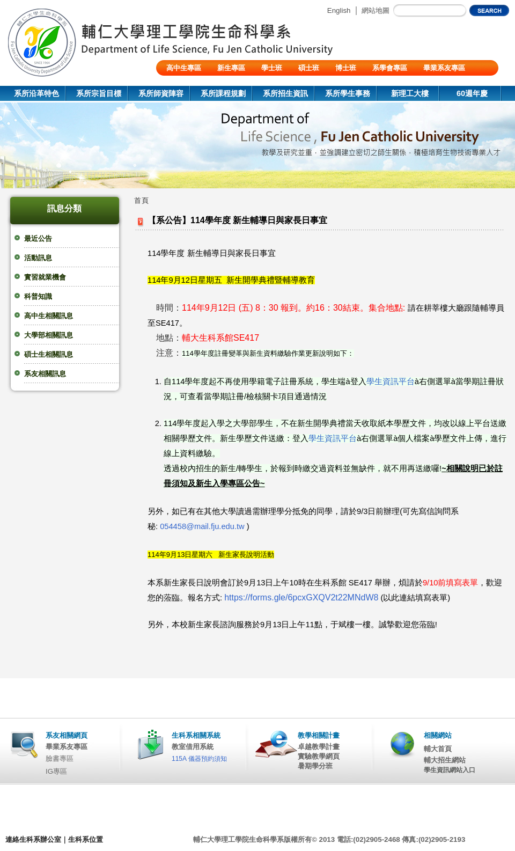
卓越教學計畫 (319, 747)
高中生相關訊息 (48, 316)
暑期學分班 (315, 766)
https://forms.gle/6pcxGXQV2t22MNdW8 (301, 597)
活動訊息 (38, 258)
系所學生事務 (347, 93)
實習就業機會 (45, 277)
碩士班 (308, 68)
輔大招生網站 (445, 760)
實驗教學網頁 (319, 756)
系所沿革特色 (36, 93)
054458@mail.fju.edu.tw (202, 526)
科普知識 (38, 296)
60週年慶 (472, 93)
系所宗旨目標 (98, 93)
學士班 (271, 68)
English (339, 10)
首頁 (141, 200)
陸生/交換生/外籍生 (196, 83)
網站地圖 (375, 10)
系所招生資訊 (285, 93)
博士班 (345, 68)
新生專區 (231, 68)
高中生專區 (183, 68)
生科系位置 (85, 839)
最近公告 (38, 238)
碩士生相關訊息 (48, 354)
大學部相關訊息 (48, 335)
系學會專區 (389, 68)
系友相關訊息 (45, 374)
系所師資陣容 (160, 93)
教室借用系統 (193, 747)
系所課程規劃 (223, 93)
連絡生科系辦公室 (33, 839)
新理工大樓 (410, 93)
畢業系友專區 (444, 68)
